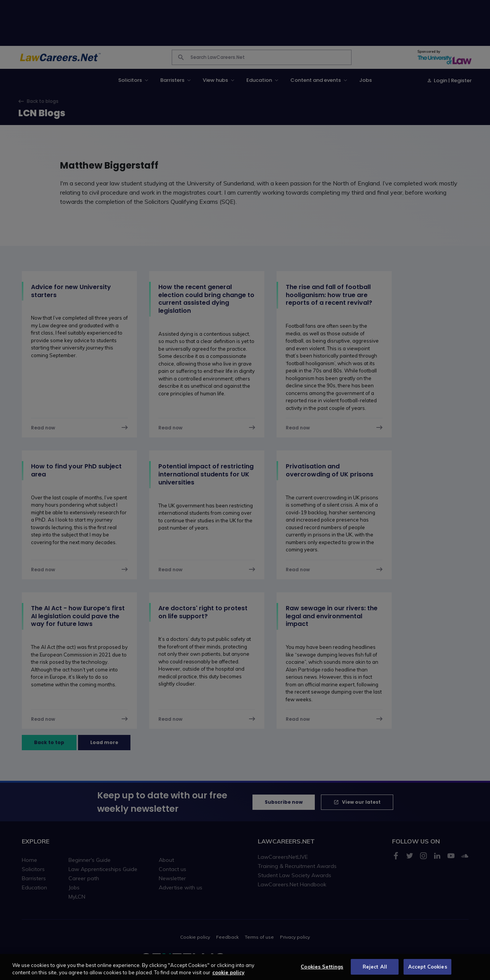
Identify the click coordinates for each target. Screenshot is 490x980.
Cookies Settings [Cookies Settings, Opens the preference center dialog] (322, 972)
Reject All (375, 972)
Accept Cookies (427, 972)
